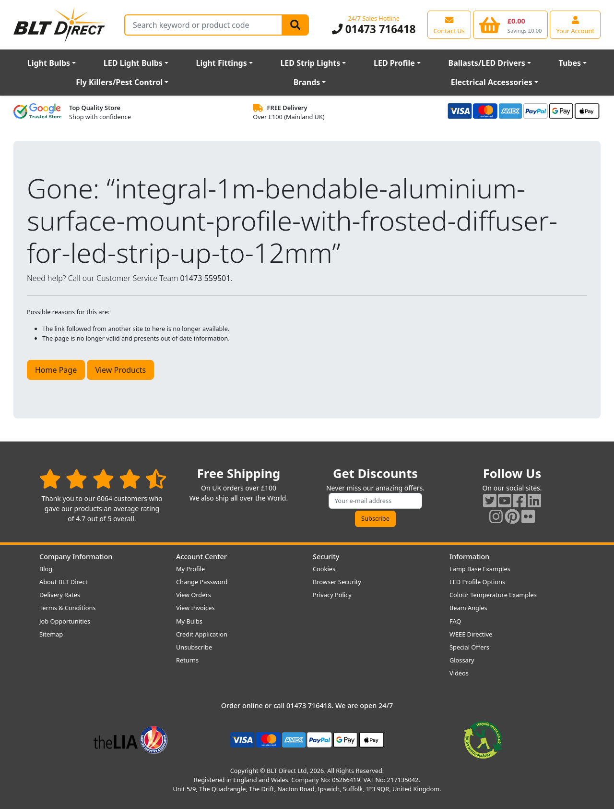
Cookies (324, 568)
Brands (307, 82)
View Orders (193, 594)
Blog (45, 568)
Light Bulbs (48, 63)
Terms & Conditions (67, 607)
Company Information (75, 556)
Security (326, 556)
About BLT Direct (63, 581)
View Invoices (195, 607)
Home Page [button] (56, 370)
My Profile (190, 568)
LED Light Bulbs (133, 63)
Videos (459, 673)
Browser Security (337, 581)
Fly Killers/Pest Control (119, 82)
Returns (187, 660)
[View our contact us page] (449, 24)
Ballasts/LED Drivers (487, 63)
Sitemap (51, 634)
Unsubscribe (194, 647)
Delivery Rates (59, 594)
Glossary (461, 660)
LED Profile (394, 63)
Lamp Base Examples (479, 568)
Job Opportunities (64, 621)
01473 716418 (374, 29)
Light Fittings (221, 63)
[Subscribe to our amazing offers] (376, 501)
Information (469, 556)
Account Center (201, 556)
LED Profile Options (477, 581)
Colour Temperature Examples (493, 594)
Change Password (201, 581)
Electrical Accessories (491, 82)
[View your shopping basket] (510, 24)
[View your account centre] (575, 24)
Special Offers (469, 647)
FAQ (455, 621)
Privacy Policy (332, 594)
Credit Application (201, 634)
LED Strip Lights (310, 63)
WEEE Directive (470, 634)
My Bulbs (189, 621)
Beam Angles (468, 607)
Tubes (570, 63)
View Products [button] (120, 370)
